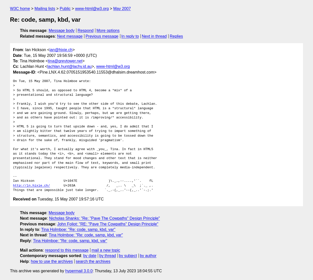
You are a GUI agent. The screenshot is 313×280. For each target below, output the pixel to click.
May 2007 (122, 8)
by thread (107, 256)
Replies (176, 36)
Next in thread (154, 36)
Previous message (102, 36)
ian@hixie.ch (60, 50)
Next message (70, 36)
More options (108, 30)
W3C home (20, 8)
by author (148, 256)
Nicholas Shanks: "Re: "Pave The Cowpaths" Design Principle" (104, 218)
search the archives (93, 261)
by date (89, 256)
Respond (86, 30)
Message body (62, 30)
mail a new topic (106, 250)
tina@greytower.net (65, 61)
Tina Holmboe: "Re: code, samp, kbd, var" (78, 229)
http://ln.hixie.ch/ (31, 186)
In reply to (130, 36)
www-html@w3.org (92, 8)
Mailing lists (44, 8)
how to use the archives (52, 261)
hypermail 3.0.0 (78, 271)
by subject (128, 256)
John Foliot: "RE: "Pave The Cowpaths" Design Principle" (107, 224)
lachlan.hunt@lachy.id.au (69, 66)
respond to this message (66, 250)
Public (65, 8)
